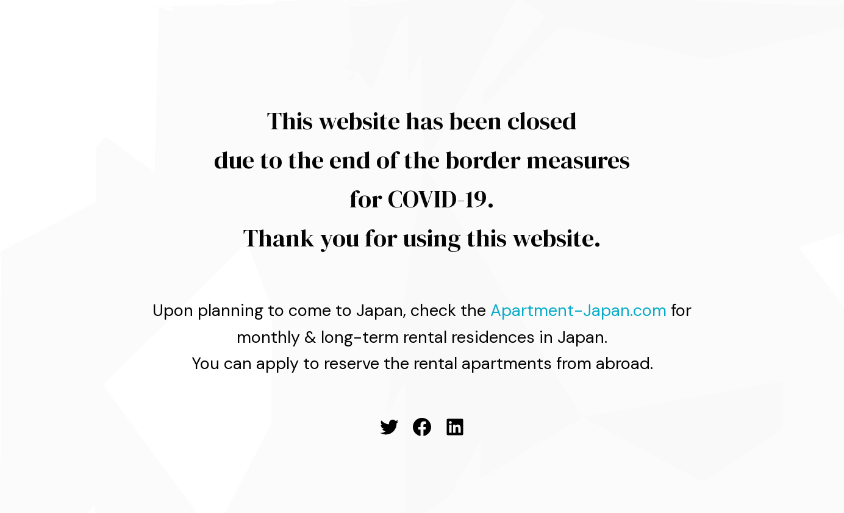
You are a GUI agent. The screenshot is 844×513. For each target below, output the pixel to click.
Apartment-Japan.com (578, 310)
